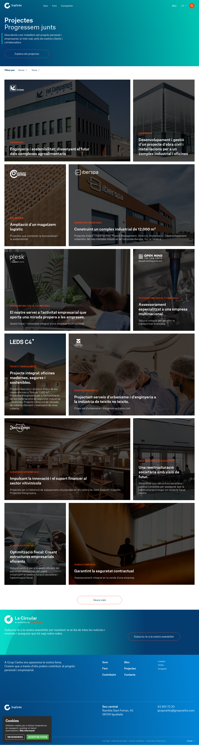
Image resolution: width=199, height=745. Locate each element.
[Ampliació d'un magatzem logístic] (35, 205)
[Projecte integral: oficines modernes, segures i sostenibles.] (35, 374)
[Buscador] (192, 5)
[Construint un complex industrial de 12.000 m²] (132, 205)
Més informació (27, 730)
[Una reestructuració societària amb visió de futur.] (164, 459)
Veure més (99, 600)
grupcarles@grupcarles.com (176, 710)
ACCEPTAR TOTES (37, 737)
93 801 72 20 (166, 706)
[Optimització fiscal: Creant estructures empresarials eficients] (35, 544)
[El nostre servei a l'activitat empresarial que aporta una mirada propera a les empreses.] (67, 290)
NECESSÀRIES (15, 737)
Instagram (162, 669)
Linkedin (161, 661)
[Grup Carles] (17, 6)
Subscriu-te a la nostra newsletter (154, 636)
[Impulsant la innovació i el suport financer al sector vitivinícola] (67, 459)
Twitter (161, 665)
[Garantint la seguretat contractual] (132, 544)
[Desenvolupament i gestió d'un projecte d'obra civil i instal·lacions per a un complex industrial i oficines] (164, 121)
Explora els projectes (27, 53)
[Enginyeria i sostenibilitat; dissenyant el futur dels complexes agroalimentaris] (67, 120)
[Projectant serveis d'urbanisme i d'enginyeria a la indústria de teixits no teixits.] (132, 374)
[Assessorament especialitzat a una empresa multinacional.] (164, 290)
